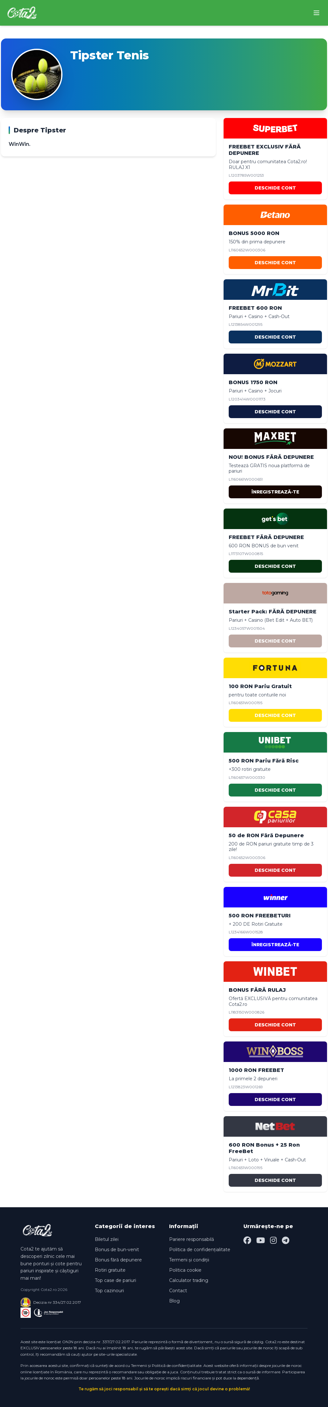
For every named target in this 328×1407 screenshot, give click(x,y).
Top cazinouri (109, 1290)
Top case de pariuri (115, 1280)
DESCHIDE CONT (275, 188)
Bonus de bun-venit (117, 1249)
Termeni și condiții (189, 1260)
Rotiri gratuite (110, 1270)
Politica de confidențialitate (199, 1249)
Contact (178, 1290)
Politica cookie (185, 1270)
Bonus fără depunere (118, 1260)
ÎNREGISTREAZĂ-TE (275, 492)
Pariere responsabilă (191, 1239)
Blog (174, 1301)
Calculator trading (188, 1280)
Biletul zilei (107, 1239)
